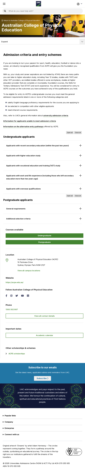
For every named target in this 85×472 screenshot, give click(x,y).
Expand (4, 42)
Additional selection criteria (18, 219)
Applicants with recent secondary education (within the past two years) (37, 145)
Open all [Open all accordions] (70, 132)
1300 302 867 (12, 309)
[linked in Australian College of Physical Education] (28, 296)
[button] (74, 4)
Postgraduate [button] (44, 242)
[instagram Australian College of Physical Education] (11, 296)
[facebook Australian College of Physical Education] (6, 296)
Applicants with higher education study (23, 156)
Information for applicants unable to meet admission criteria (29, 121)
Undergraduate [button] (44, 235)
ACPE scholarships (17, 354)
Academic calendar (44, 335)
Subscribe (42, 378)
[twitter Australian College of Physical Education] (16, 296)
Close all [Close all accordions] (78, 132)
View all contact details (44, 316)
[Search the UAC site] (35, 11)
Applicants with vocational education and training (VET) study (33, 166)
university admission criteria (55, 115)
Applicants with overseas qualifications (23, 189)
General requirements (15, 209)
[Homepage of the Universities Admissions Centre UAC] (38, 3)
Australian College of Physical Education (25, 20)
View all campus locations (28, 270)
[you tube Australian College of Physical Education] (22, 296)
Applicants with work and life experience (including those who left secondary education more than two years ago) (40, 177)
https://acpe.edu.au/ (14, 282)
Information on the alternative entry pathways (23, 126)
